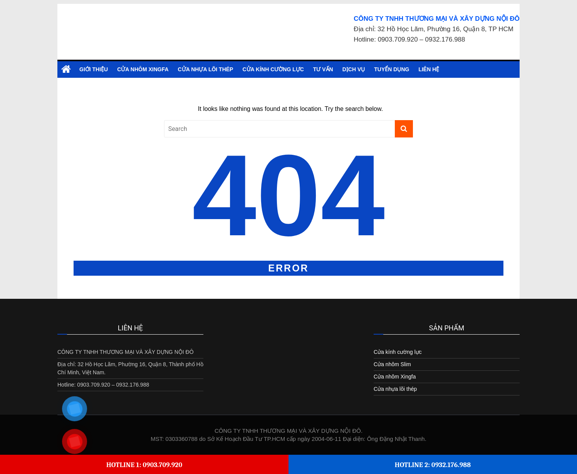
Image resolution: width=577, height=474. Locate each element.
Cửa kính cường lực (273, 69)
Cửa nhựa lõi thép (205, 69)
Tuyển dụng (391, 69)
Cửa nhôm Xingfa (142, 69)
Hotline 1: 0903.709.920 (144, 465)
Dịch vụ (353, 69)
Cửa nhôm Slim (392, 364)
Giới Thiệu (93, 69)
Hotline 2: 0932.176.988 (433, 465)
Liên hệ (428, 69)
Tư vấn (323, 69)
